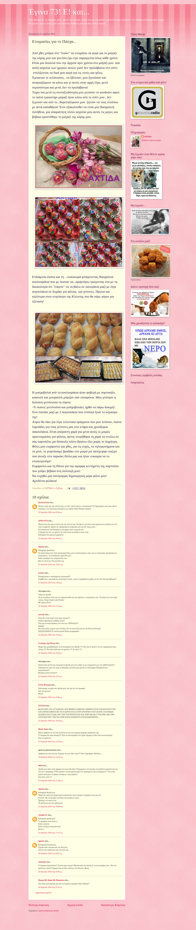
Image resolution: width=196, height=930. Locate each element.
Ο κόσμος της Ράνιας (46, 643)
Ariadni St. (42, 815)
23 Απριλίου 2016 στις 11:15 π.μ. (50, 833)
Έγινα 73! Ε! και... (59, 11)
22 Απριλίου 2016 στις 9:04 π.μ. (50, 538)
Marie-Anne (43, 729)
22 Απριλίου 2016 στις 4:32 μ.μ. (50, 653)
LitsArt (41, 573)
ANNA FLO (43, 521)
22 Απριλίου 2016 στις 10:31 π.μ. (50, 564)
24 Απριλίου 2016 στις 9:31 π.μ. (50, 887)
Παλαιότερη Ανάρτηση (113, 905)
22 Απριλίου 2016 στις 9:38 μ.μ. (50, 697)
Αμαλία (41, 547)
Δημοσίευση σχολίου (43, 893)
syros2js (41, 615)
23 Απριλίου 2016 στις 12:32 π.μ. (50, 757)
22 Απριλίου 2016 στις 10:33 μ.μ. (50, 721)
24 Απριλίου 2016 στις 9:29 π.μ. (50, 872)
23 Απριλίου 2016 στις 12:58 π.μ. (50, 781)
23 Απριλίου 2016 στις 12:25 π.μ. (50, 742)
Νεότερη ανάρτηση (39, 905)
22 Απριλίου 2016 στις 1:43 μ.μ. (50, 583)
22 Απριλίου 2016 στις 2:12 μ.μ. (50, 606)
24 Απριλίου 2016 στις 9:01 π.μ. (50, 853)
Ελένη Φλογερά (44, 685)
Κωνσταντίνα (43, 502)
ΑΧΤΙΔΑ (41, 706)
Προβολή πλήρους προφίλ (151, 140)
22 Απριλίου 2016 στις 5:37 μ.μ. (50, 676)
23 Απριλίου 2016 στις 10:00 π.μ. (50, 807)
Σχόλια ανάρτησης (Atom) (49, 911)
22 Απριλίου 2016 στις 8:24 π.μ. (50, 512)
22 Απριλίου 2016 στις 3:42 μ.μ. (50, 635)
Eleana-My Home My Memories (51, 880)
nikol (40, 766)
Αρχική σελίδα (75, 905)
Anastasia (42, 862)
